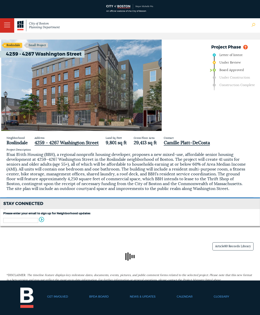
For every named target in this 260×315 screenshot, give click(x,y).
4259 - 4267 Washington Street (67, 143)
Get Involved (57, 296)
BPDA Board (99, 296)
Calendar (185, 296)
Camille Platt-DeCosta (187, 143)
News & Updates (143, 296)
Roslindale (13, 45)
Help (245, 47)
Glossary (221, 296)
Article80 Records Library (233, 246)
